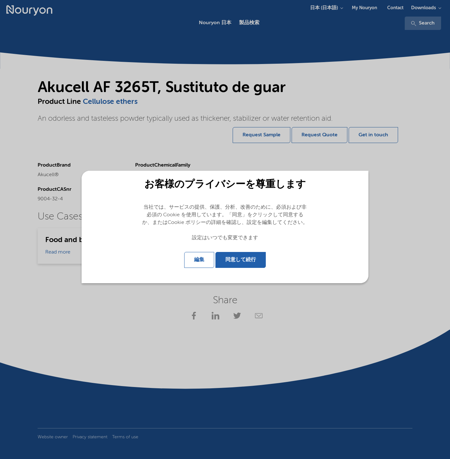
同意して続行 (240, 259)
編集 (199, 259)
